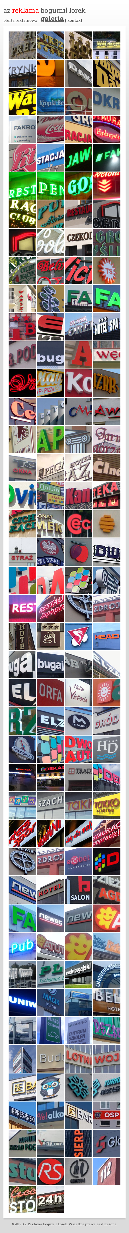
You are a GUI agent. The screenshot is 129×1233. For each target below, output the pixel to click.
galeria (52, 18)
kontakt (74, 20)
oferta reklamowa (20, 20)
